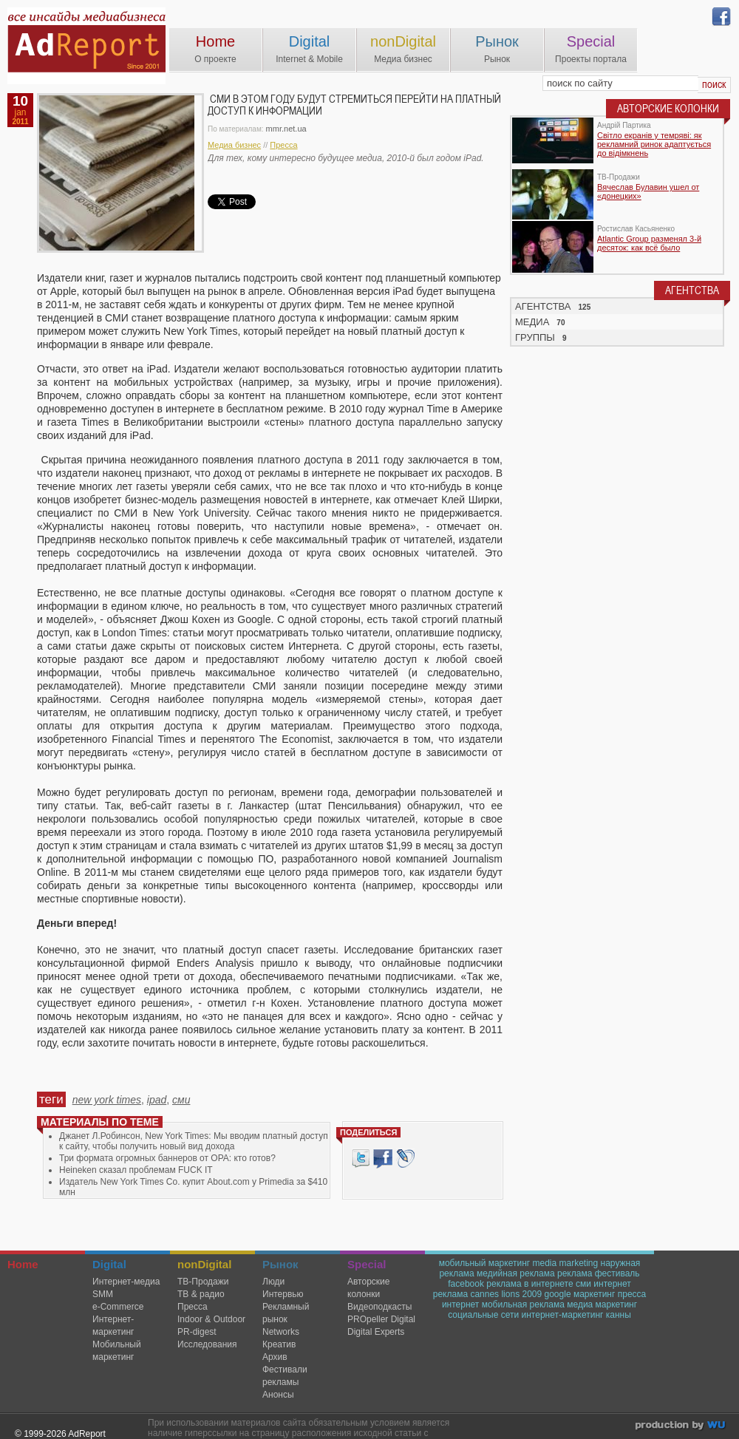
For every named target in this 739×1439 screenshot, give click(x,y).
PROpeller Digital (381, 1319)
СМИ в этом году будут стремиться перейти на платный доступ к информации (354, 105)
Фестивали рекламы (284, 1375)
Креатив (279, 1344)
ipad (156, 1100)
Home (215, 41)
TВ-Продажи (202, 1281)
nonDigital (403, 41)
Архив (274, 1357)
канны (618, 1315)
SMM (102, 1294)
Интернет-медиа (126, 1281)
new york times (106, 1100)
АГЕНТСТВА (543, 306)
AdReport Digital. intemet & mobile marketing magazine (86, 45)
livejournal (405, 1158)
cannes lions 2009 (506, 1294)
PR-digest (197, 1332)
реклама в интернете (529, 1284)
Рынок (497, 41)
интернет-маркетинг (563, 1315)
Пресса (283, 144)
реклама (574, 1273)
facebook (466, 1284)
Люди (273, 1281)
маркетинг (594, 1294)
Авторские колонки (368, 1287)
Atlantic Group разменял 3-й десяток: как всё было (649, 243)
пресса (632, 1294)
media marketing (565, 1263)
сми (181, 1100)
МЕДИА (532, 321)
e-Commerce (117, 1307)
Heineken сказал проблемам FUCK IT (136, 1170)
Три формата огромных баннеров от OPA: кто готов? (167, 1158)
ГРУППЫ (535, 337)
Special (591, 41)
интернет (460, 1304)
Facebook (382, 1158)
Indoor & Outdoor (211, 1319)
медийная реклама (516, 1273)
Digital (309, 41)
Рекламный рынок (285, 1313)
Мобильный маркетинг (116, 1350)
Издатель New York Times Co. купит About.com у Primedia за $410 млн (193, 1187)
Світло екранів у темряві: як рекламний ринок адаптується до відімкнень (654, 144)
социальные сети (483, 1315)
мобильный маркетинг (485, 1263)
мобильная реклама (523, 1304)
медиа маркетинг (602, 1304)
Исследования (206, 1344)
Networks (280, 1332)
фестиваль (617, 1273)
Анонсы (278, 1394)
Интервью (283, 1294)
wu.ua (682, 1426)
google (558, 1294)
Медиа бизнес (234, 144)
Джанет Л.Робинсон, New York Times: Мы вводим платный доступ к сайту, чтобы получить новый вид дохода (193, 1141)
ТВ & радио (201, 1294)
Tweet (361, 1158)
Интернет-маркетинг (113, 1325)
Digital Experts (375, 1332)
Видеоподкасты (379, 1307)
